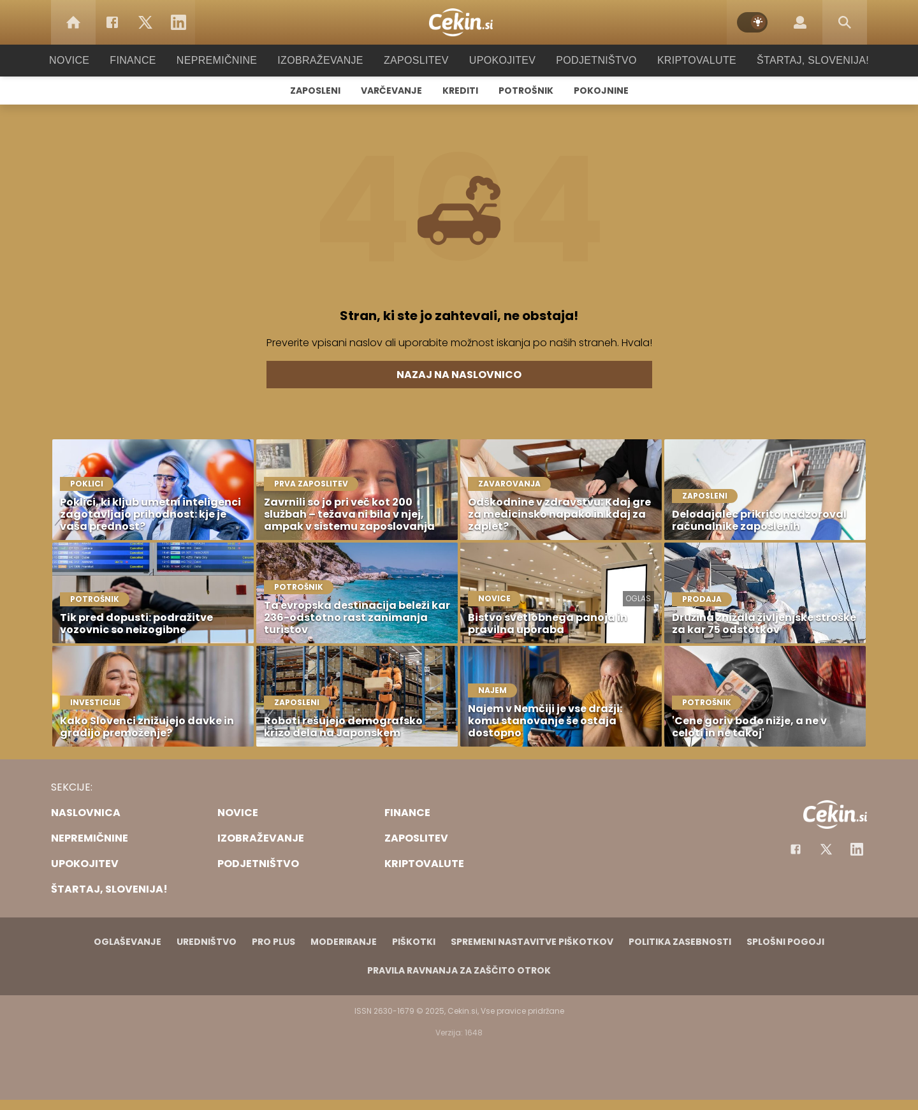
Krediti (460, 90)
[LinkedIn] (178, 22)
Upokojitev (498, 60)
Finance (150, 60)
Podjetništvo (588, 60)
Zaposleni (315, 90)
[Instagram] (857, 849)
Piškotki (413, 941)
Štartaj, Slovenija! (795, 60)
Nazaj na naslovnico (459, 374)
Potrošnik (526, 90)
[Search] (844, 22)
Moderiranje (343, 941)
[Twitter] (145, 22)
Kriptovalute (683, 60)
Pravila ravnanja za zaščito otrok (459, 970)
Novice (88, 60)
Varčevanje (391, 90)
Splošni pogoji (785, 941)
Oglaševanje (127, 941)
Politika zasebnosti (680, 941)
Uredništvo (207, 941)
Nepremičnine (229, 60)
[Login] (800, 22)
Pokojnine (601, 90)
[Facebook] (112, 22)
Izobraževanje (326, 60)
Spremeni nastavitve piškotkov (532, 941)
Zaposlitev (416, 60)
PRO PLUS (273, 941)
